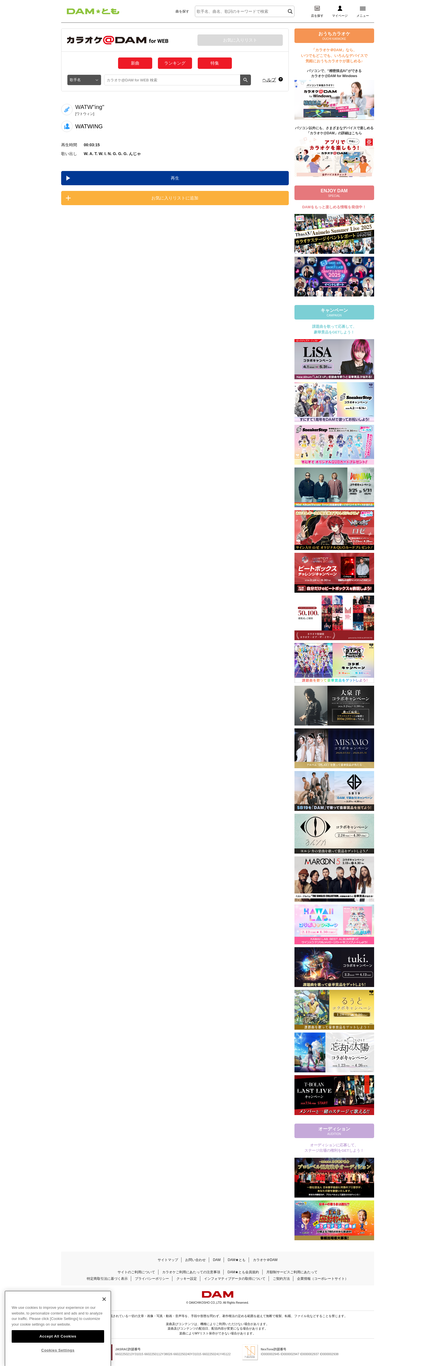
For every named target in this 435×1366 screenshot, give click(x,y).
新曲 (135, 63)
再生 (175, 178)
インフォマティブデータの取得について (234, 1279)
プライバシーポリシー (152, 1279)
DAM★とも (237, 1260)
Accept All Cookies (57, 1348)
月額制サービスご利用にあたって (292, 1272)
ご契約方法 (281, 1279)
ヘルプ (269, 79)
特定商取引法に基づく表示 (107, 1279)
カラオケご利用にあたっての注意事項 (191, 1272)
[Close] (104, 1310)
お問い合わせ (195, 1260)
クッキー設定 (186, 1279)
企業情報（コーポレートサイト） (322, 1279)
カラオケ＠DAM (265, 1260)
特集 (215, 63)
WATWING (89, 126)
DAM (216, 1260)
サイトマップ (168, 1260)
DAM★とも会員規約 (243, 1272)
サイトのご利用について (136, 1272)
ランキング (174, 63)
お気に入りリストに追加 (174, 197)
